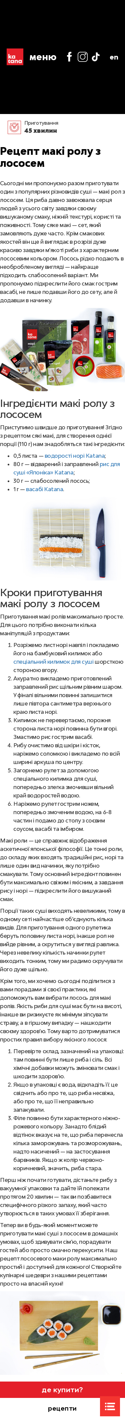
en (114, 57)
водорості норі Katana (75, 455)
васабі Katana (44, 489)
